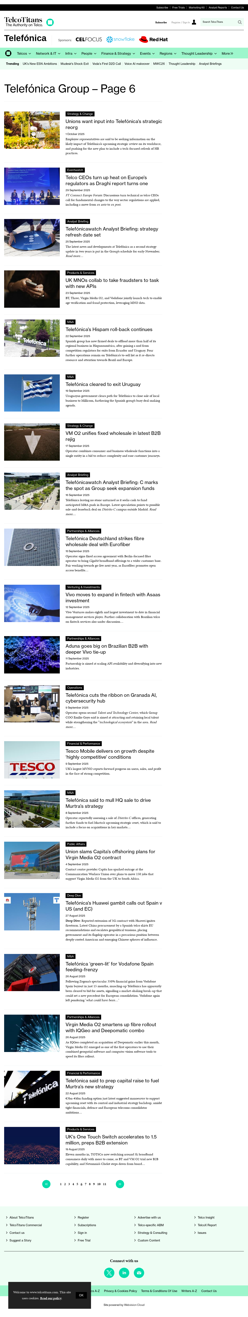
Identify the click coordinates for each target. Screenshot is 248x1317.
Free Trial (84, 1240)
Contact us (17, 1233)
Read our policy (50, 1298)
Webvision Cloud (134, 1304)
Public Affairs (76, 844)
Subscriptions (87, 1225)
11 (104, 1184)
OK (81, 1295)
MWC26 (159, 64)
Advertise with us (149, 1217)
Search (239, 22)
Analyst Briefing (77, 221)
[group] (226, 53)
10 (99, 1184)
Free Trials (178, 7)
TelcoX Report (207, 1225)
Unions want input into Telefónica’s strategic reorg (114, 124)
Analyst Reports (218, 7)
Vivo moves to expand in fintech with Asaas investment (113, 597)
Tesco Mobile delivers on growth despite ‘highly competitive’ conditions (110, 754)
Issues (202, 1233)
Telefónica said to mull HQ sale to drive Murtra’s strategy (108, 803)
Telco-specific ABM (151, 1225)
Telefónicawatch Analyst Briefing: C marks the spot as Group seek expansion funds (112, 485)
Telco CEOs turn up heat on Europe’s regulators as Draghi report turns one (107, 180)
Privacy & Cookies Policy (120, 1291)
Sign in (82, 1233)
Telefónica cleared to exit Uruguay (103, 384)
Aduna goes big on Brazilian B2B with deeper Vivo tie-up (107, 649)
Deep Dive (74, 895)
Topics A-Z (92, 1291)
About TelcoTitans (22, 1217)
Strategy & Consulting (152, 1233)
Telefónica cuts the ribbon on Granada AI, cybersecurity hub (111, 698)
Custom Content (149, 1240)
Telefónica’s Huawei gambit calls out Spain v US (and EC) (114, 906)
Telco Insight (206, 1217)
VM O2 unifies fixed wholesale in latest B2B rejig (113, 436)
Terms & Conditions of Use (159, 1291)
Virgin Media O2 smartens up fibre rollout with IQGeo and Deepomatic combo (111, 1027)
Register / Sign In (180, 22)
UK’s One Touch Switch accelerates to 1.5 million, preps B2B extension (111, 1140)
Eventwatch (75, 170)
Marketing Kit (197, 7)
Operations (74, 688)
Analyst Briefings (210, 64)
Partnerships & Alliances (83, 531)
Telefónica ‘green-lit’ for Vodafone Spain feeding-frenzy (109, 967)
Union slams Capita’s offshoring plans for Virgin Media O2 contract (110, 854)
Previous (46, 1184)
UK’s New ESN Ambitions (40, 64)
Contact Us (237, 7)
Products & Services (80, 273)
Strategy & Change (80, 114)
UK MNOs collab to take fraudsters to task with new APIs (112, 283)
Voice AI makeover (137, 64)
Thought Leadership (182, 64)
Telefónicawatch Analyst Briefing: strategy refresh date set (112, 232)
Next (120, 1184)
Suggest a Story (20, 1240)
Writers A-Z (189, 1291)
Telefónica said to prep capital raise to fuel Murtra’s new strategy (112, 1084)
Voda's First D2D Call (106, 64)
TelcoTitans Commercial (26, 1225)
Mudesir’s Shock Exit (75, 64)
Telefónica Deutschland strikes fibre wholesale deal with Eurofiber (105, 541)
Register (83, 1217)
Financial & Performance (83, 743)
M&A (70, 322)
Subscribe (162, 7)
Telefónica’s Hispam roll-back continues (109, 329)
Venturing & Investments (83, 587)
